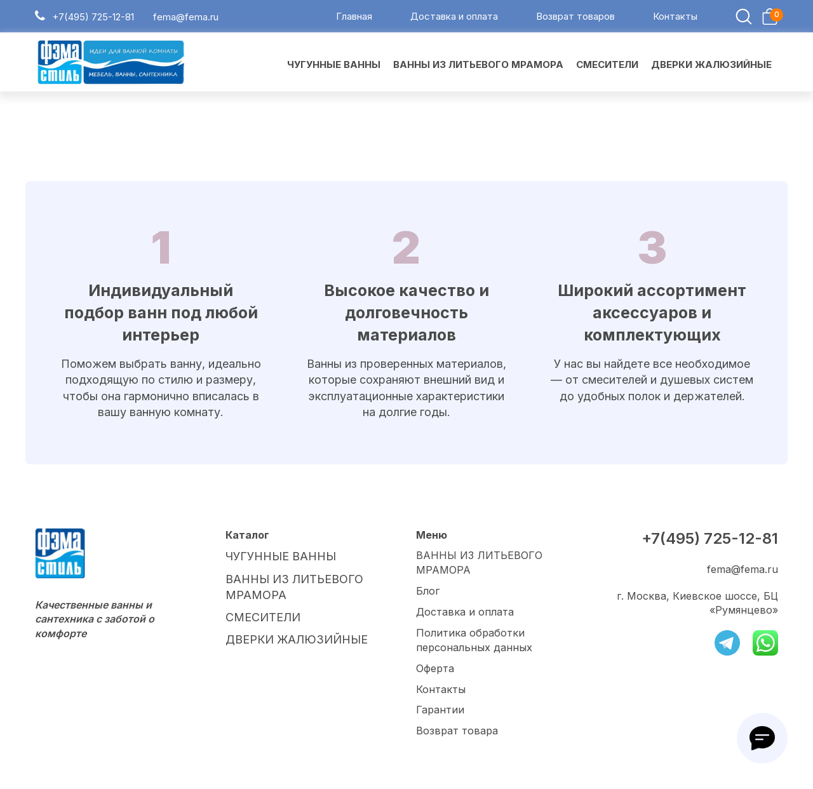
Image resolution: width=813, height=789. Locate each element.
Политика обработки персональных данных (474, 641)
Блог (428, 593)
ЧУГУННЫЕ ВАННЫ (276, 558)
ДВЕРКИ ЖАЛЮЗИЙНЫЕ (289, 634)
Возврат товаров (575, 18)
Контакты (675, 18)
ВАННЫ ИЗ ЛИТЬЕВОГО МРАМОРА (479, 565)
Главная (354, 18)
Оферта (435, 669)
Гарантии (440, 710)
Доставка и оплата (454, 18)
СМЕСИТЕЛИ (259, 613)
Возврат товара (457, 731)
